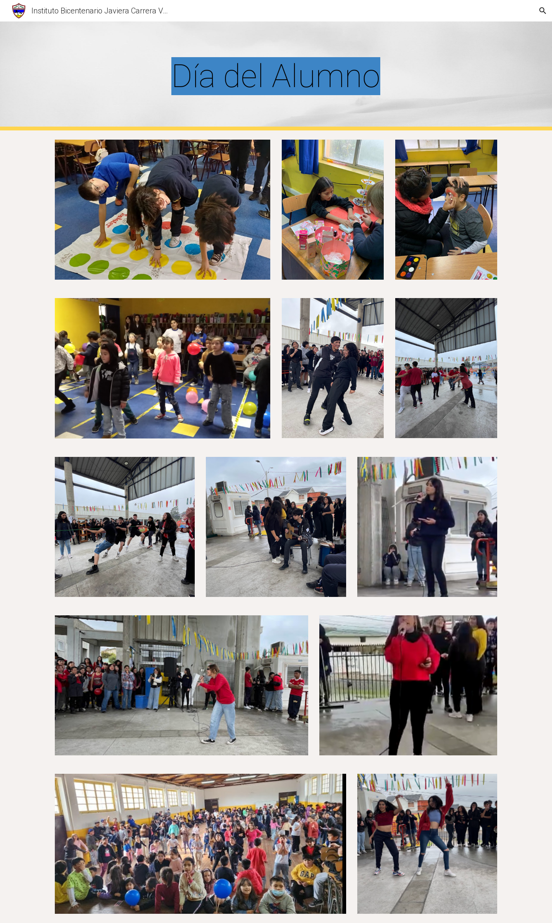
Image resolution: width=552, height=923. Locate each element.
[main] (276, 76)
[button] (543, 11)
